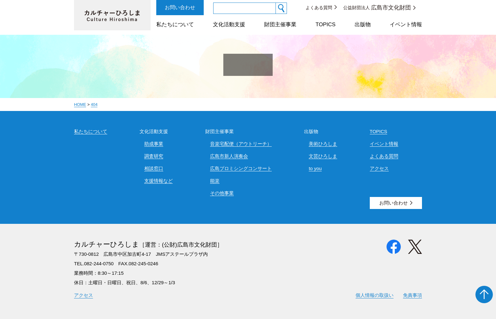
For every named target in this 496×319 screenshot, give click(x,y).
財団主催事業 (280, 24)
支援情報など (158, 180)
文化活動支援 (229, 24)
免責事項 (412, 295)
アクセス (379, 168)
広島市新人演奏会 (229, 156)
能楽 (215, 180)
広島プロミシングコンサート (241, 168)
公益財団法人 (377, 7)
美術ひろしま (323, 143)
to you (315, 168)
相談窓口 (153, 168)
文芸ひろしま (323, 156)
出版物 (363, 24)
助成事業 (153, 143)
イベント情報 (406, 24)
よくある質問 (319, 7)
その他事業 (222, 193)
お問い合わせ (180, 7)
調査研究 (153, 156)
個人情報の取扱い (375, 295)
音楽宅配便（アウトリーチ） (241, 143)
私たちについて (175, 24)
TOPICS (326, 24)
